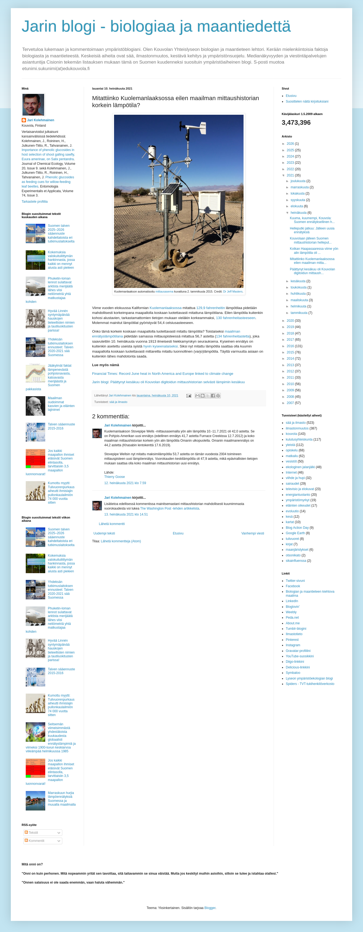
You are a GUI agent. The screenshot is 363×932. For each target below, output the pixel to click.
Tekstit (31, 833)
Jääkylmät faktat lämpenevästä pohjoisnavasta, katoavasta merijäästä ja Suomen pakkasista (49, 377)
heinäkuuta (299, 213)
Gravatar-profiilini (298, 651)
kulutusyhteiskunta (299, 439)
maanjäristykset (297, 550)
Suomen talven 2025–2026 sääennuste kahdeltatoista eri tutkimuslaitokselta (61, 233)
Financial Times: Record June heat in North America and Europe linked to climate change (162, 374)
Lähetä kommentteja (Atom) (121, 541)
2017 (291, 340)
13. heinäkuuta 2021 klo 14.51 (126, 514)
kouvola (291, 434)
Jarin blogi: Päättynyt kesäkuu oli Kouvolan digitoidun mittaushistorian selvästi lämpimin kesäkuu (168, 382)
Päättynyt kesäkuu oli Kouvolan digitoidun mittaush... (312, 271)
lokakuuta (298, 193)
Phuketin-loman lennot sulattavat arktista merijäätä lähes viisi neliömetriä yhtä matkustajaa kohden (49, 290)
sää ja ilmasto (118, 401)
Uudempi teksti (104, 533)
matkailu (292, 456)
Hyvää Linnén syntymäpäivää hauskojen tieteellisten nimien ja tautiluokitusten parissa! (61, 320)
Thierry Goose (114, 477)
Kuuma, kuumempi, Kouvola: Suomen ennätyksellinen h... (312, 220)
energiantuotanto (298, 495)
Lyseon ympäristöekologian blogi (309, 678)
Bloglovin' (293, 607)
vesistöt (291, 461)
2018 (291, 333)
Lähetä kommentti (112, 524)
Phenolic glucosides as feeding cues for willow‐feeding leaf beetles (48, 181)
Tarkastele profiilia (35, 202)
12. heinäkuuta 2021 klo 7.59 (125, 483)
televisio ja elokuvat (300, 489)
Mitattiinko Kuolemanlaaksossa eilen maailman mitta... (312, 261)
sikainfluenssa (296, 561)
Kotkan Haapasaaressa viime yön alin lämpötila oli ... (314, 250)
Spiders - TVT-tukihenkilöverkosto (310, 684)
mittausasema (164, 291)
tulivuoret (292, 539)
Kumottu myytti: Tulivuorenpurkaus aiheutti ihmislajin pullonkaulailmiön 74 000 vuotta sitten (61, 492)
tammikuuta (299, 313)
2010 (291, 384)
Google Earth (295, 533)
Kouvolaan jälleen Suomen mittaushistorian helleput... (311, 240)
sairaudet (292, 483)
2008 (291, 397)
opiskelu (292, 450)
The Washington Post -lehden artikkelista (169, 508)
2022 (291, 169)
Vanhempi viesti (252, 533)
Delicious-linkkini (298, 667)
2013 (291, 365)
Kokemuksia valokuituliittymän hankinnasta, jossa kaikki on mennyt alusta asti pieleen (61, 260)
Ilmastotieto (294, 634)
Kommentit (34, 841)
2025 (291, 150)
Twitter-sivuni (295, 581)
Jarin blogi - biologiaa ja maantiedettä (156, 26)
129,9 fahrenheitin (210, 308)
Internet (291, 472)
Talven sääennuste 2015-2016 (61, 426)
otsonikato (293, 555)
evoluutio (292, 511)
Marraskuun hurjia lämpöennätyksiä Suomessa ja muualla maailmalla (62, 798)
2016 (291, 346)
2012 (291, 371)
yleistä (290, 445)
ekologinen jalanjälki (300, 467)
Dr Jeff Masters (232, 291)
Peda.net (292, 617)
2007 (291, 403)
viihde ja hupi (295, 478)
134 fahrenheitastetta (232, 336)
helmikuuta (299, 306)
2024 (291, 156)
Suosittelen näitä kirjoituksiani (307, 101)
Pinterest (292, 640)
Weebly (291, 612)
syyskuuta (298, 200)
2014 (291, 358)
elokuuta (297, 206)
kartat (290, 522)
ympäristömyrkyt (297, 500)
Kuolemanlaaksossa (166, 308)
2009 (291, 390)
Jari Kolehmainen (117, 425)
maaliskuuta (300, 300)
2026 (291, 144)
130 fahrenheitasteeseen (235, 318)
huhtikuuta (299, 294)
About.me (293, 623)
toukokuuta (299, 287)
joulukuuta (298, 181)
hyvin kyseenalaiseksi (160, 346)
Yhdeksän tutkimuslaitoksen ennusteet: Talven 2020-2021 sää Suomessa (60, 347)
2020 (291, 321)
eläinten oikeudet (298, 505)
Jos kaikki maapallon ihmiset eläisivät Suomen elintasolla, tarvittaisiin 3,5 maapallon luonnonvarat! (50, 462)
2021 (291, 175)
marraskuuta (300, 187)
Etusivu (178, 533)
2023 (291, 163)
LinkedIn (292, 601)
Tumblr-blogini (296, 629)
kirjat (289, 544)
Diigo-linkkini (295, 662)
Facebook (293, 586)
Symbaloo (293, 673)
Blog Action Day (297, 528)
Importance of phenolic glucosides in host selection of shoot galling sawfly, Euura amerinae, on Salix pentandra (48, 154)
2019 (291, 327)
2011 (291, 377)
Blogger (210, 908)
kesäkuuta (298, 281)
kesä (289, 516)
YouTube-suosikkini (300, 656)
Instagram (293, 645)
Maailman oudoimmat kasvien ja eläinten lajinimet (61, 404)
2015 (291, 352)
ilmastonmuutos (297, 428)
